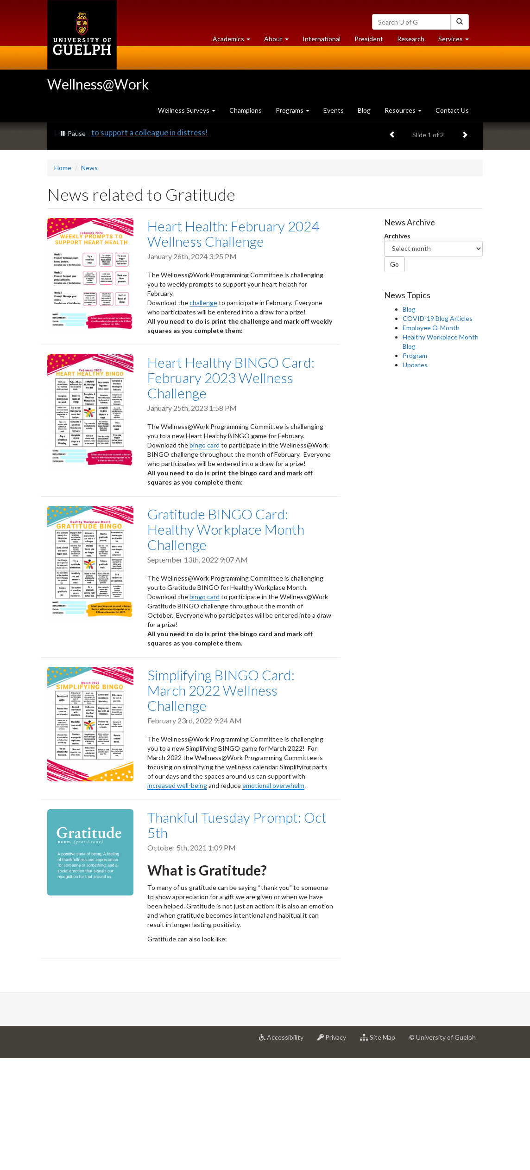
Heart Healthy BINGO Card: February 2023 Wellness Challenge (231, 488)
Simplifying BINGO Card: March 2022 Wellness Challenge (221, 801)
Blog (364, 110)
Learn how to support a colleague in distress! (131, 244)
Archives (397, 348)
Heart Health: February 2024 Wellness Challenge (233, 345)
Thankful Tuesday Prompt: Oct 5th (237, 937)
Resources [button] (403, 110)
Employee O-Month (431, 439)
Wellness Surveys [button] (186, 110)
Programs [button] (292, 110)
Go (394, 376)
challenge (203, 414)
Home (62, 279)
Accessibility (284, 1152)
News (89, 279)
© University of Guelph (442, 1149)
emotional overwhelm (273, 897)
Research (414, 41)
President (368, 39)
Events (333, 110)
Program (415, 467)
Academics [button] (235, 41)
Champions (245, 110)
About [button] (280, 41)
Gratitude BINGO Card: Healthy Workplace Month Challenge (225, 641)
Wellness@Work (98, 84)
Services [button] (457, 41)
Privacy (335, 1152)
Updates (415, 476)
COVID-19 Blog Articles (438, 430)
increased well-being (177, 897)
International (322, 39)
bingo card (204, 557)
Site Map (381, 1152)
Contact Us (452, 110)
